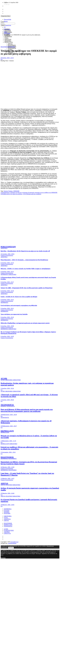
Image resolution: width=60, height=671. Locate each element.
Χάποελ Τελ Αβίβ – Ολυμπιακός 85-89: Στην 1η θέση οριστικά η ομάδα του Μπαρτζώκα (26, 288)
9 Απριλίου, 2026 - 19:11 (7, 308)
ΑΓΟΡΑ (4, 378)
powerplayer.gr (14, 542)
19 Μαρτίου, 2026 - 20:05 (7, 504)
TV (5, 27)
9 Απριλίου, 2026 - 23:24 (7, 290)
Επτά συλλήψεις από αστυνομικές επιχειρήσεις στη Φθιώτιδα (19, 305)
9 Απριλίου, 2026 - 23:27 (7, 282)
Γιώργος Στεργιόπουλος (7, 255)
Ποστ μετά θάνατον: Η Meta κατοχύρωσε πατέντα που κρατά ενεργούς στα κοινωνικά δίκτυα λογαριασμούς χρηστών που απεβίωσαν (27, 410)
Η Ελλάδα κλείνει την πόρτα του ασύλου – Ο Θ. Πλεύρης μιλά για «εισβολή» (21, 194)
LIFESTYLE (7, 533)
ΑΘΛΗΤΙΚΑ (4, 248)
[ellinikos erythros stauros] (30, 356)
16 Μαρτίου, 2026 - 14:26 (7, 467)
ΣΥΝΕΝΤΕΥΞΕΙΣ (9, 530)
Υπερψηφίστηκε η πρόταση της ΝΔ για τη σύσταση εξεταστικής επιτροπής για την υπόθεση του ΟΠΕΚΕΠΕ (29, 192)
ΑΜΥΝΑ (4, 483)
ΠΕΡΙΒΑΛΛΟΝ (7, 431)
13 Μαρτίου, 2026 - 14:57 (7, 478)
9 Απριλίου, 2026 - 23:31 (7, 271)
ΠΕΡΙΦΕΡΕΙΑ (8, 36)
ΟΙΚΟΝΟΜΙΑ (8, 32)
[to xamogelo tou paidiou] (30, 243)
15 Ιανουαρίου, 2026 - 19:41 (8, 452)
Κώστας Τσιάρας (8, 191)
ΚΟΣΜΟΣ (3, 406)
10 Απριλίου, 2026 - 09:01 (7, 254)
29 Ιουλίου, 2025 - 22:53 (7, 57)
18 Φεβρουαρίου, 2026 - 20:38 (9, 414)
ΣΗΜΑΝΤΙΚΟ (11, 46)
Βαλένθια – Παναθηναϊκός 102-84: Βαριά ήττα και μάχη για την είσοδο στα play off (25, 251)
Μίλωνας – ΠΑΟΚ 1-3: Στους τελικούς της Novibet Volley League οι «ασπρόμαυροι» (26, 268)
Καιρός (6, 21)
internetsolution (12, 543)
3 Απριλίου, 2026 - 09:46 (7, 399)
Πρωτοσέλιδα (7, 19)
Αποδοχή (11, 547)
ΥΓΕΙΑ (6, 517)
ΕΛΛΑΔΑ (6, 510)
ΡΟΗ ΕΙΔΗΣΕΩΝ (8, 247)
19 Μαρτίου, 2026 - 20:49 (7, 493)
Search (2, 22)
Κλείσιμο (3, 557)
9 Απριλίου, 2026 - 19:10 (7, 317)
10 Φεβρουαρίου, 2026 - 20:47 (9, 426)
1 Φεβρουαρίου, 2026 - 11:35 (8, 441)
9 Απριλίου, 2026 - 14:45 (7, 336)
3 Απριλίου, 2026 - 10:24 (7, 388)
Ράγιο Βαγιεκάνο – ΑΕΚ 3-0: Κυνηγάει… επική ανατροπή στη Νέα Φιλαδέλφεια (24, 260)
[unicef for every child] (30, 18)
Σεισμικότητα (7, 25)
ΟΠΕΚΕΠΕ (16, 191)
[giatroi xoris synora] (30, 43)
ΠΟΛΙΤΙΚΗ (7, 30)
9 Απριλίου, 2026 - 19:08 (7, 326)
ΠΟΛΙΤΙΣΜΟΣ (12, 45)
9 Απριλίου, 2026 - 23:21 (7, 299)
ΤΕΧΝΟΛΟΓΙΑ (12, 48)
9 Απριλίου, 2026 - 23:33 (7, 262)
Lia (1, 59)
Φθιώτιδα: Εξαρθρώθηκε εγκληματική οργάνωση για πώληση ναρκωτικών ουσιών (25, 323)
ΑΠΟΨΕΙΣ (7, 532)
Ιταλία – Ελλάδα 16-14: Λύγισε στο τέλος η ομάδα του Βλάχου (19, 296)
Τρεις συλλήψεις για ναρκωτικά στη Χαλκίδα (14, 314)
